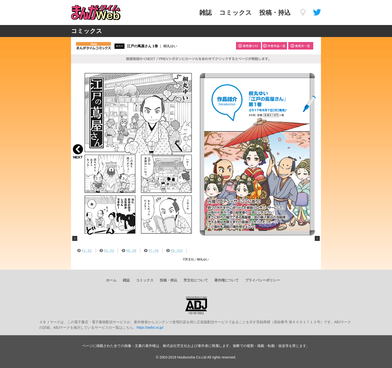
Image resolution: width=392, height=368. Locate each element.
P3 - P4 (107, 250)
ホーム (111, 280)
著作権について (226, 280)
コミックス (235, 12)
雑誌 (205, 12)
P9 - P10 (174, 250)
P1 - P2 (84, 250)
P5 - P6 (129, 250)
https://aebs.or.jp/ (149, 327)
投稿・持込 (274, 12)
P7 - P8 (151, 250)
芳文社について (196, 280)
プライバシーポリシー (262, 280)
